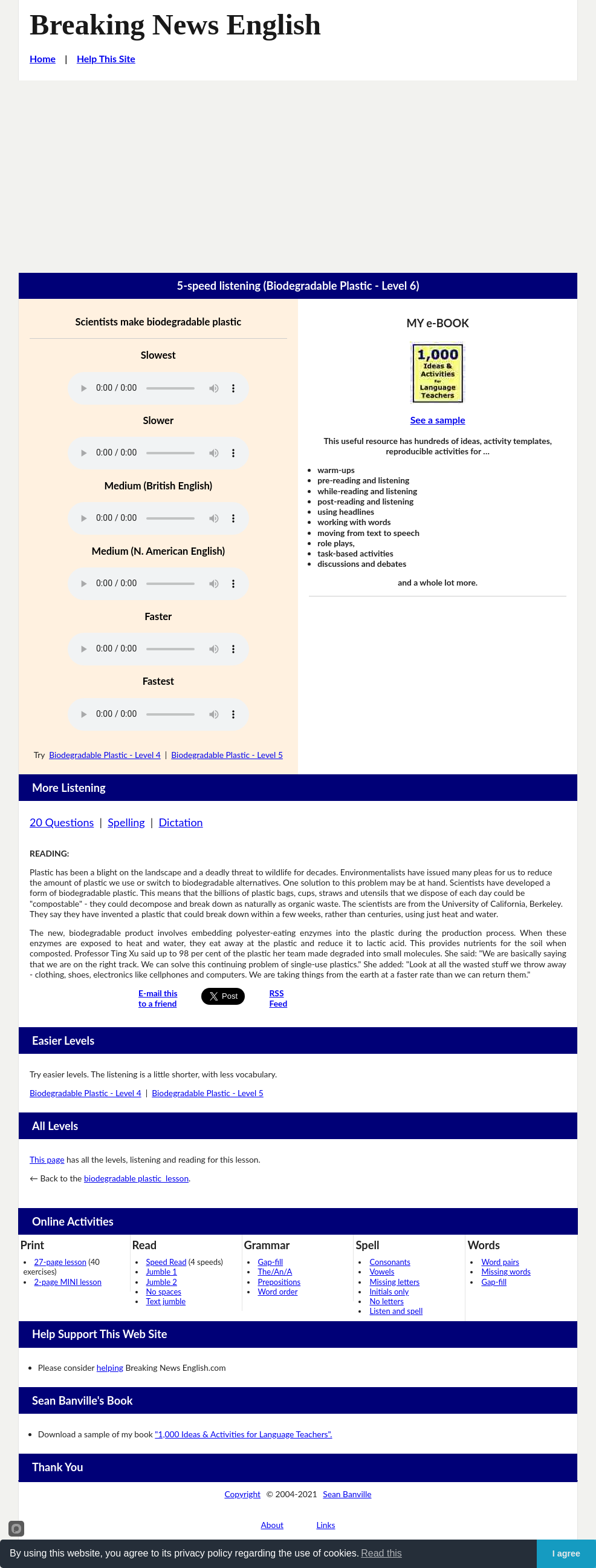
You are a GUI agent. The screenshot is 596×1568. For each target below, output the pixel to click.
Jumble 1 (161, 1271)
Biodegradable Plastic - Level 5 (227, 755)
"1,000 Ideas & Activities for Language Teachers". (243, 1434)
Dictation (181, 822)
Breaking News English (175, 24)
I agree (566, 1553)
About (272, 1525)
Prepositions (279, 1282)
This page (47, 1159)
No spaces (163, 1291)
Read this (381, 1553)
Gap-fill (270, 1262)
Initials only (389, 1291)
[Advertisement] (298, 171)
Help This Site (106, 58)
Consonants (389, 1262)
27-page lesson (60, 1262)
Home (43, 58)
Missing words (505, 1271)
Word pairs (500, 1262)
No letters (386, 1301)
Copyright (242, 1494)
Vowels (381, 1271)
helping (110, 1367)
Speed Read (166, 1262)
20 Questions (62, 822)
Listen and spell (396, 1311)
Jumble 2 (161, 1282)
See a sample (437, 419)
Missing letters (394, 1282)
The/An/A (275, 1271)
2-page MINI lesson (68, 1282)
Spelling (126, 822)
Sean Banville (347, 1494)
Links (325, 1525)
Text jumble (166, 1301)
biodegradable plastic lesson (136, 1178)
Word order (278, 1291)
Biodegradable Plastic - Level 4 (105, 755)
